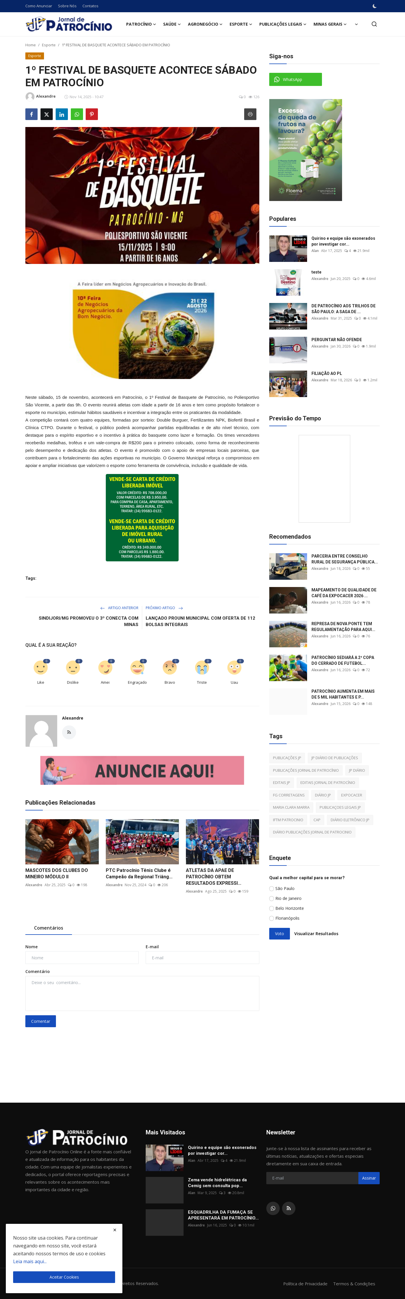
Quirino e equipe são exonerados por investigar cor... (343, 241)
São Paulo (285, 888)
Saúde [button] (172, 24)
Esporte (49, 44)
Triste (202, 682)
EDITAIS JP (281, 782)
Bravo (170, 682)
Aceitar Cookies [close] (64, 1277)
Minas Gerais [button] (330, 24)
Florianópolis (287, 918)
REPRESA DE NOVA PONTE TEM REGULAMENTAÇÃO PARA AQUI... (343, 626)
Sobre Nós (67, 5)
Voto (279, 933)
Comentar (40, 1021)
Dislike (73, 682)
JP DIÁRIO (357, 770)
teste (316, 272)
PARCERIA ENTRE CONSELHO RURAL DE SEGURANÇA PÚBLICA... (344, 559)
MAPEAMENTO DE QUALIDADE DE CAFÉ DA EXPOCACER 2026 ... (343, 593)
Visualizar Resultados (316, 933)
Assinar (369, 1178)
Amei (105, 682)
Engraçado (137, 682)
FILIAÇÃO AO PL (326, 373)
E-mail (152, 946)
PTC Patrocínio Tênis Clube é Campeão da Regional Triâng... (139, 873)
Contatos (90, 5)
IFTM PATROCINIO (288, 819)
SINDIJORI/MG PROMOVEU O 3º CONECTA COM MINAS (88, 621)
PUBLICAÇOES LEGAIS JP (340, 807)
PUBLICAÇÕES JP (287, 757)
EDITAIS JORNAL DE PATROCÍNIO (327, 782)
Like (40, 682)
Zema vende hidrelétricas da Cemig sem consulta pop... (217, 1182)
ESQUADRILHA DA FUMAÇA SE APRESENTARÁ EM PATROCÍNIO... (223, 1215)
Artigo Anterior (119, 607)
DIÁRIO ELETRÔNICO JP (350, 819)
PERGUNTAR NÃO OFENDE (337, 339)
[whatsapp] (273, 1208)
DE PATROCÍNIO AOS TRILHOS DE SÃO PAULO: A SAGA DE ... (343, 309)
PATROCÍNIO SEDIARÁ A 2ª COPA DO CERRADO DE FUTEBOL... (342, 660)
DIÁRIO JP (323, 795)
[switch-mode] (375, 6)
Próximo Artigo (164, 607)
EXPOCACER (351, 795)
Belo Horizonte (289, 908)
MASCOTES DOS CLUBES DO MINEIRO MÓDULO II (56, 873)
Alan (315, 250)
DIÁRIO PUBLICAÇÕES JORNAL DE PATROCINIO (312, 832)
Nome (31, 946)
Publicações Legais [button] (283, 24)
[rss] (288, 1208)
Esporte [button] (241, 24)
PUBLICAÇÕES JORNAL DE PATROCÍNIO (306, 770)
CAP (317, 819)
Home (30, 44)
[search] (374, 24)
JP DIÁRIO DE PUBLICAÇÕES (334, 757)
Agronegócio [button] (205, 24)
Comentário (37, 971)
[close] (114, 1230)
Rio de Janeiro (288, 898)
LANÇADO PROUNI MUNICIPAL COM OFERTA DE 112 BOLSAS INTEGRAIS (200, 621)
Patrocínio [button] (141, 24)
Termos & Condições (354, 1283)
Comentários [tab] (48, 928)
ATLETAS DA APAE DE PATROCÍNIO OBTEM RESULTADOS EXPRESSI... (213, 877)
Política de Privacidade (304, 1283)
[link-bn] (142, 323)
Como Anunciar (38, 5)
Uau (234, 682)
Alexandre (72, 718)
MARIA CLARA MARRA (291, 807)
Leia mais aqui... (30, 1261)
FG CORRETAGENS (289, 795)
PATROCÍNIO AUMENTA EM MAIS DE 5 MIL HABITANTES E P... (343, 694)
